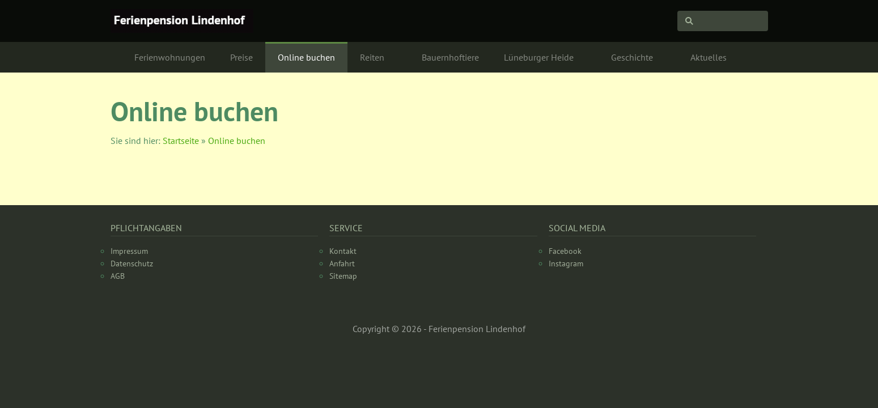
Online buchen (236, 140)
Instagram (566, 263)
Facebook (565, 251)
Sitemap (343, 276)
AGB (118, 276)
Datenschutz (132, 263)
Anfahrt (342, 263)
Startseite (181, 140)
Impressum (129, 251)
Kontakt (343, 251)
